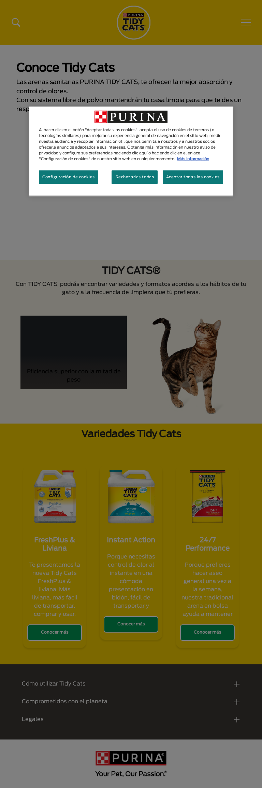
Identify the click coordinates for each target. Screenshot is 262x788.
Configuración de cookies (68, 177)
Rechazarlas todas (135, 177)
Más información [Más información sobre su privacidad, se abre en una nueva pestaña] (193, 159)
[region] (131, 151)
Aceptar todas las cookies (193, 177)
